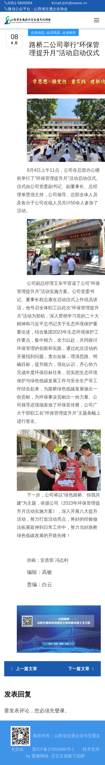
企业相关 (69, 33)
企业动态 (37, 33)
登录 (60, 710)
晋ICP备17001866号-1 (53, 749)
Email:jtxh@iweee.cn (69, 3)
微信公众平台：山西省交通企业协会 (37, 9)
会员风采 (53, 33)
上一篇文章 (26, 668)
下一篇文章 (79, 668)
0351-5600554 (20, 3)
